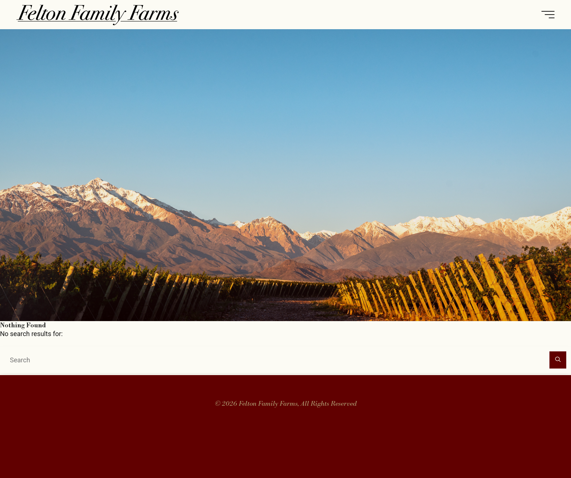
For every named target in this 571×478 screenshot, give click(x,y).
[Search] (558, 360)
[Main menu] (548, 14)
